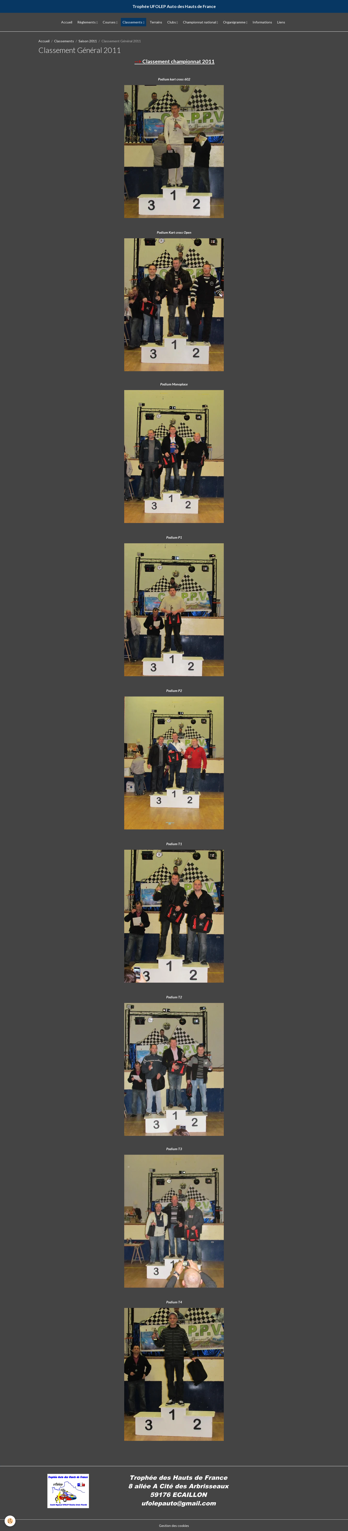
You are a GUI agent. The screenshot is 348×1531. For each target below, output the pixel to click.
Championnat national (200, 22)
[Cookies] (10, 1521)
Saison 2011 (88, 41)
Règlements (86, 22)
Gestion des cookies (174, 1525)
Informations (262, 22)
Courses (109, 22)
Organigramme (234, 22)
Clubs (172, 22)
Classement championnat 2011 (175, 61)
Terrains (156, 22)
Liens (281, 22)
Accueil (66, 22)
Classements (133, 22)
